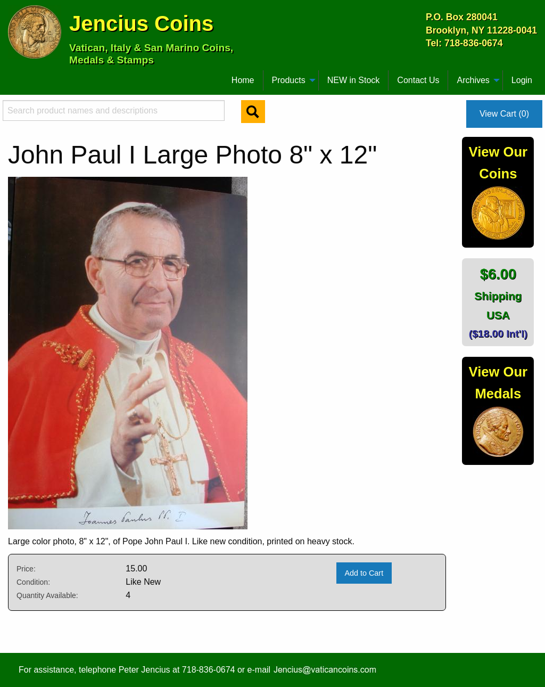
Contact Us (418, 80)
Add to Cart (363, 573)
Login (521, 80)
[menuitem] (12, 76)
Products (288, 80)
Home (243, 80)
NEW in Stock (353, 80)
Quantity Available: (47, 595)
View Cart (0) (504, 113)
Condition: (33, 582)
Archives (473, 80)
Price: (26, 569)
